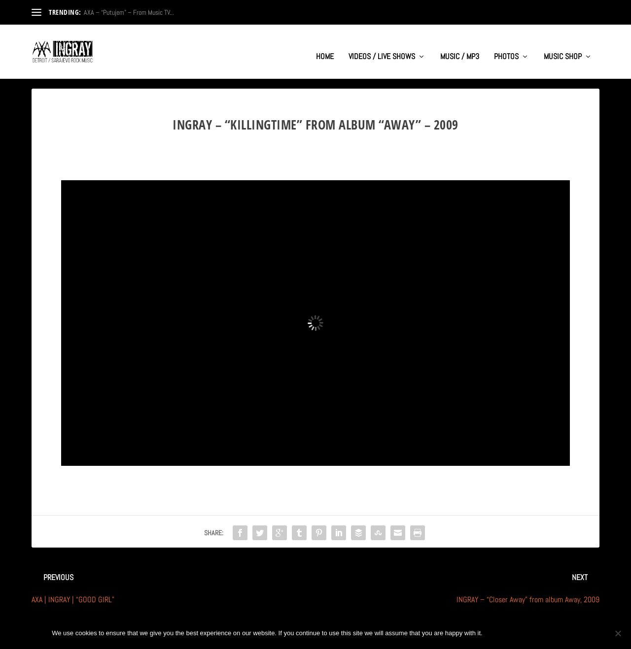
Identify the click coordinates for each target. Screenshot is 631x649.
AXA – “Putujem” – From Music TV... (129, 12)
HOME (325, 47)
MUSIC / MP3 (459, 47)
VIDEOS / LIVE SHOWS (382, 47)
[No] (618, 633)
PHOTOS (506, 47)
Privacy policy (546, 633)
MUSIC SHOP (563, 47)
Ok (498, 633)
